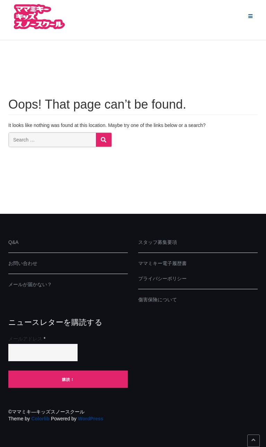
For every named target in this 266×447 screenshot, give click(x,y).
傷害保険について (157, 299)
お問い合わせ (22, 263)
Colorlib (40, 418)
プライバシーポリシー (162, 278)
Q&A (13, 242)
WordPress (91, 418)
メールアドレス (26, 338)
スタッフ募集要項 (157, 242)
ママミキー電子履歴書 (162, 263)
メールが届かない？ (30, 284)
